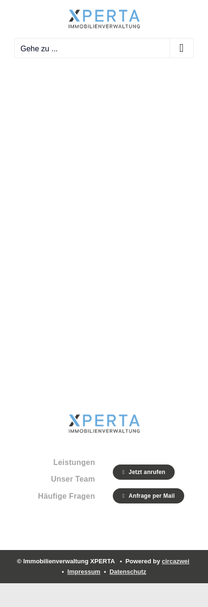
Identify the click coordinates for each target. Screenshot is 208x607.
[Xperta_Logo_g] (104, 418)
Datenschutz (127, 571)
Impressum (84, 571)
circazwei (175, 561)
